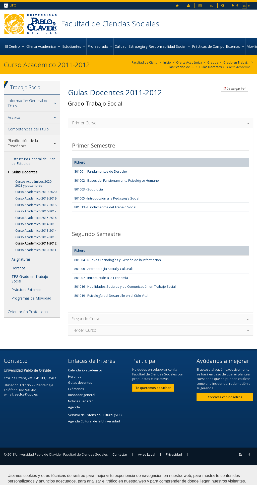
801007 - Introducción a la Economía (101, 277)
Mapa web (14, 466)
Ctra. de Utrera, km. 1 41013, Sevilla (30, 378)
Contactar (119, 454)
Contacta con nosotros (225, 397)
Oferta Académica (189, 62)
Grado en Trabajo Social (236, 62)
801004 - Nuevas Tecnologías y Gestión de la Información (117, 260)
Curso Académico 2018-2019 (35, 198)
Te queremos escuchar (153, 387)
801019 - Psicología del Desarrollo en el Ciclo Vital (111, 295)
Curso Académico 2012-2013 (35, 237)
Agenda (74, 407)
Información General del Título (28, 103)
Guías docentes (80, 382)
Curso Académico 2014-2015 (35, 224)
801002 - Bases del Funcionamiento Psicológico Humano (116, 180)
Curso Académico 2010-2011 (35, 250)
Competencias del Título (28, 128)
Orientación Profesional (28, 311)
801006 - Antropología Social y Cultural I (103, 268)
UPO (10, 5)
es (244, 5)
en (249, 5)
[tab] (32, 103)
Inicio (167, 62)
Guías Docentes (210, 67)
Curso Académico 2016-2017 (35, 211)
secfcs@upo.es (26, 394)
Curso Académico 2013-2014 (35, 230)
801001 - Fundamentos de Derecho (100, 171)
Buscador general (81, 395)
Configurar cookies (24, 478)
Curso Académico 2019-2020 (35, 192)
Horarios (19, 268)
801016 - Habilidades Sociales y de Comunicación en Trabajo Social (125, 286)
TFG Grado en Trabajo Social (30, 278)
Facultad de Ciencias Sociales (110, 23)
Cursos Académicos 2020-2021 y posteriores (33, 183)
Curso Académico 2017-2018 (35, 205)
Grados (212, 62)
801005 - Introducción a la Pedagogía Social (106, 198)
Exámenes (76, 388)
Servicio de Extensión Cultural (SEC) (94, 415)
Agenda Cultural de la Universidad (94, 421)
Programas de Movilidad (31, 298)
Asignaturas (21, 259)
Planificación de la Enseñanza (181, 67)
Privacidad (174, 454)
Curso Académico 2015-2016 (35, 218)
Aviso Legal (146, 454)
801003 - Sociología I (89, 189)
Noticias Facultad (81, 401)
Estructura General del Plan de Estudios (33, 161)
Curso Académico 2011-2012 (240, 67)
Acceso (14, 117)
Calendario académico (85, 370)
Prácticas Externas (26, 289)
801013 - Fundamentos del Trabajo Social (105, 207)
